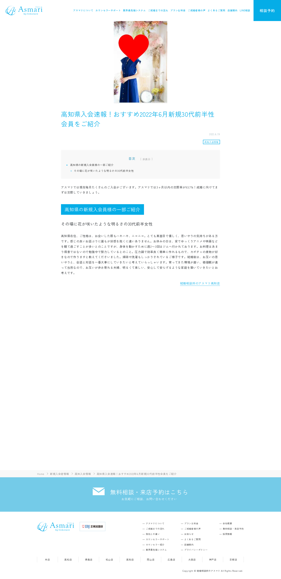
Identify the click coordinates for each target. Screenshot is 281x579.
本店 (47, 560)
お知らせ (189, 534)
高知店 (130, 560)
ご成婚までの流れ (158, 10)
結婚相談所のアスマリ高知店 (200, 283)
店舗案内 (233, 10)
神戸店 (213, 560)
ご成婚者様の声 (197, 10)
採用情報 (227, 534)
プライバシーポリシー (196, 550)
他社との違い (153, 534)
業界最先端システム (134, 10)
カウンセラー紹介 (155, 544)
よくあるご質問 (216, 10)
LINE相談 (245, 10)
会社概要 (227, 523)
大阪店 (192, 560)
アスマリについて (83, 10)
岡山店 (150, 560)
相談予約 (267, 10)
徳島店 (89, 560)
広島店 (171, 560)
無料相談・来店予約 (233, 529)
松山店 (109, 560)
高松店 (68, 560)
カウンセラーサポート (108, 10)
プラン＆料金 (178, 10)
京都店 (233, 560)
